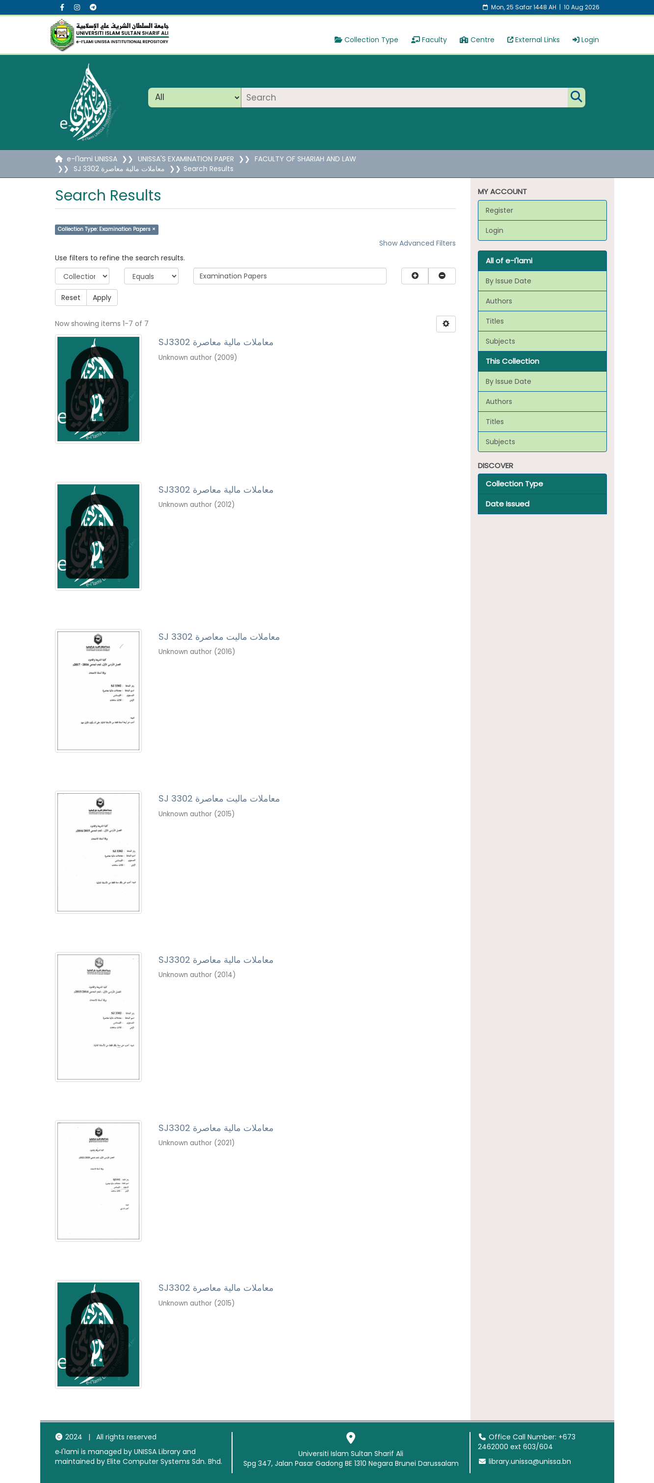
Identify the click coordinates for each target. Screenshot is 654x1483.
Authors (499, 301)
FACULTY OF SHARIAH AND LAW (305, 159)
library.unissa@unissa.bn (524, 1461)
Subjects (500, 341)
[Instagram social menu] (77, 7)
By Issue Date (508, 281)
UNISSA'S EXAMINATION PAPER (186, 159)
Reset (70, 297)
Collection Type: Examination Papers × (107, 229)
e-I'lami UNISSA (92, 159)
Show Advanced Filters (417, 243)
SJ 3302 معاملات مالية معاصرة (119, 169)
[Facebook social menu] (62, 7)
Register (499, 210)
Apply (102, 297)
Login (586, 40)
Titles (495, 321)
